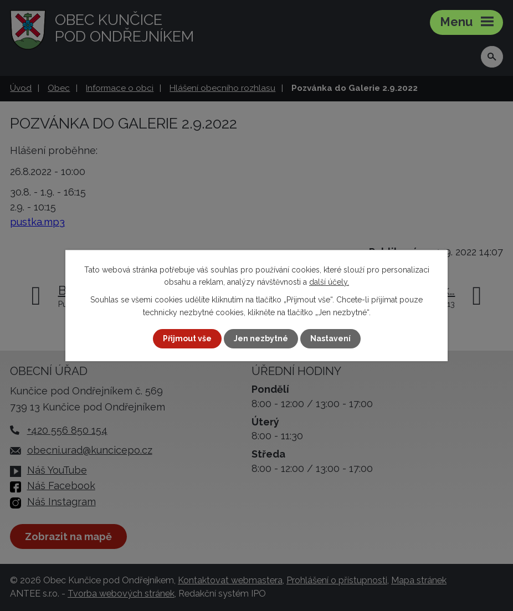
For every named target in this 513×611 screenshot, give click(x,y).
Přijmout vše (187, 338)
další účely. (329, 282)
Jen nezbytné (261, 338)
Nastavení (330, 338)
